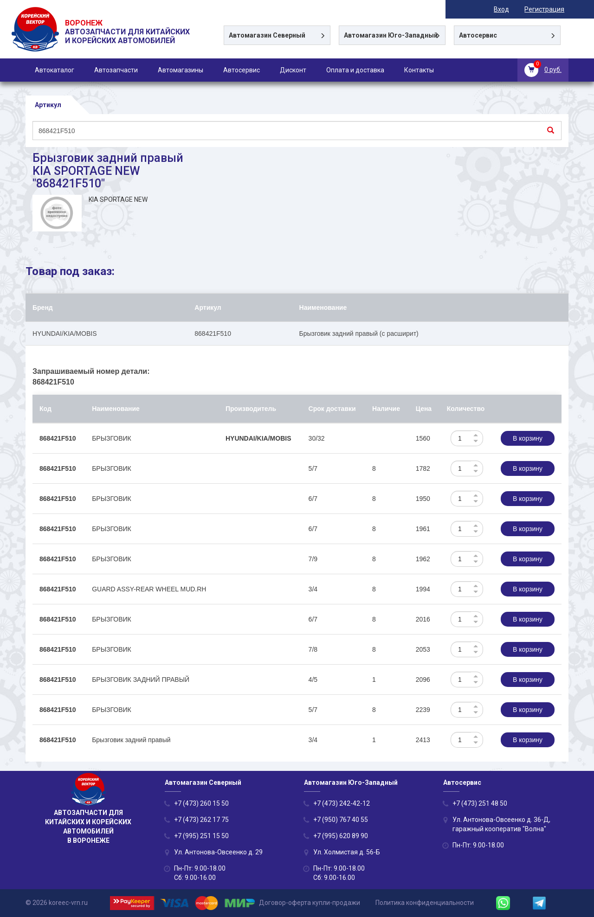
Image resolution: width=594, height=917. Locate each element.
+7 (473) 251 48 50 (479, 803)
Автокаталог (54, 70)
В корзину (527, 438)
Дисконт (293, 70)
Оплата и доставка (355, 70)
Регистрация (548, 9)
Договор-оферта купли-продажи (309, 902)
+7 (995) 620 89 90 (340, 836)
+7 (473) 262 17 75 (201, 819)
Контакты (419, 70)
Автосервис (241, 70)
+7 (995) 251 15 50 (201, 836)
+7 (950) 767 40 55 (340, 819)
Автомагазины (180, 70)
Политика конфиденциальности (424, 902)
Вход (505, 9)
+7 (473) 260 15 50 (201, 803)
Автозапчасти (116, 70)
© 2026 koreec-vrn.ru (57, 902)
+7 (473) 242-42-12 (341, 803)
